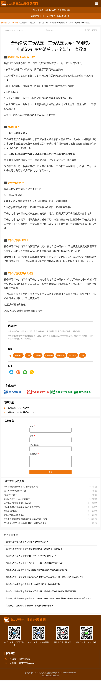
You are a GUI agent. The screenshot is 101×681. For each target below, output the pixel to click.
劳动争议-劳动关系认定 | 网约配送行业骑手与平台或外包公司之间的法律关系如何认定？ (45, 577)
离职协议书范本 (10, 495)
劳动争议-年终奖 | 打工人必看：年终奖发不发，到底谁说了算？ (34, 584)
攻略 (28, 355)
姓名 (50, 428)
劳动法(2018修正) (11, 511)
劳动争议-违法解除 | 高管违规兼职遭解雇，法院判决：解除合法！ (35, 548)
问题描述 (50, 460)
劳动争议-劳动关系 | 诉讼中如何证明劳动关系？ (27, 541)
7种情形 (37, 355)
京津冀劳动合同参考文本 (14, 515)
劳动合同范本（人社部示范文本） (18, 499)
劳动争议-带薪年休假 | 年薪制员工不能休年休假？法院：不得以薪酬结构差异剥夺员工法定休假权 (49, 598)
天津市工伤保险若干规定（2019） (18, 503)
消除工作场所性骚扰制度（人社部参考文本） (22, 507)
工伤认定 (18, 355)
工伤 (82, 355)
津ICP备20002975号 (50, 675)
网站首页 (5, 23)
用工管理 (14, 23)
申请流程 (49, 355)
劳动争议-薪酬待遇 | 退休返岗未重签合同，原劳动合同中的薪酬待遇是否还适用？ (42, 591)
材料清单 (60, 355)
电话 (50, 437)
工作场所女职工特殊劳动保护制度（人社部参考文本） (26, 523)
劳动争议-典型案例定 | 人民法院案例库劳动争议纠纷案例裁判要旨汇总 (37, 570)
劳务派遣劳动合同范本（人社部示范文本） (21, 486)
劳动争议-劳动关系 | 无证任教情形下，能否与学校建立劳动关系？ (35, 563)
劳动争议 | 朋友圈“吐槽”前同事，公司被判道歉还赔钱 (29, 605)
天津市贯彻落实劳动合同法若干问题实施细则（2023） (26, 519)
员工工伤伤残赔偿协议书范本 (16, 491)
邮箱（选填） (50, 447)
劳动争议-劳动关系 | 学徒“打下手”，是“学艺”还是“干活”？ (31, 555)
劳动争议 (72, 355)
